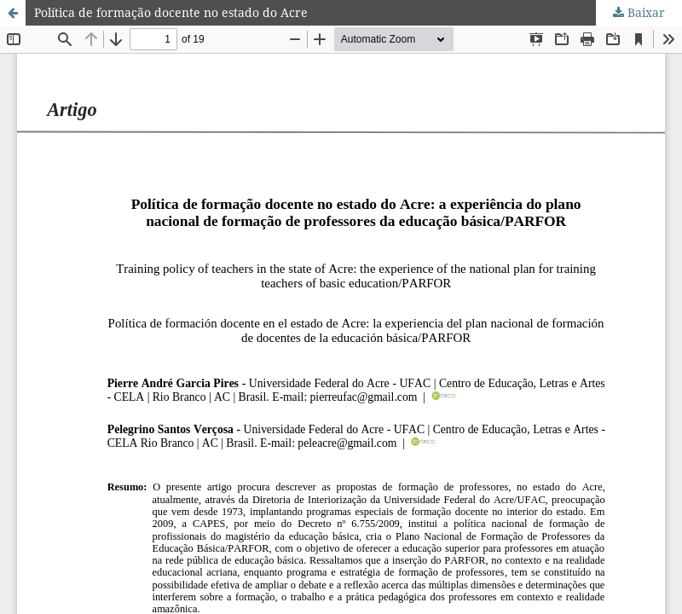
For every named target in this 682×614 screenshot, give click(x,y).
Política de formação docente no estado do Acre (171, 12)
